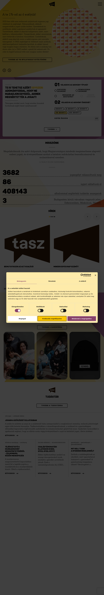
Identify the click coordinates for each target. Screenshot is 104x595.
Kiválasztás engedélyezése (52, 318)
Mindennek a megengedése (82, 318)
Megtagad (22, 318)
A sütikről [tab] (82, 281)
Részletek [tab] (52, 281)
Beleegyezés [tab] (21, 281)
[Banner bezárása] (95, 275)
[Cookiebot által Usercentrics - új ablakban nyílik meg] (82, 275)
